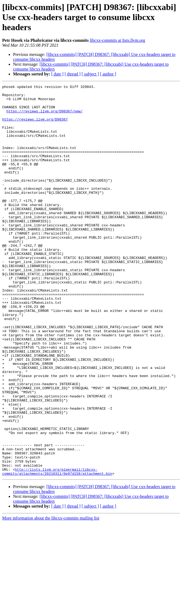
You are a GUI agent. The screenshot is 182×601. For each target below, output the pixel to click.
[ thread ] (73, 74)
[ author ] (108, 74)
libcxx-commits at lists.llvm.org (117, 40)
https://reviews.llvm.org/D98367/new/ (45, 116)
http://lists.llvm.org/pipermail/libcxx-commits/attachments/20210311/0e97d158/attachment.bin (57, 549)
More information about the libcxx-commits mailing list (50, 596)
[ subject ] (90, 74)
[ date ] (57, 74)
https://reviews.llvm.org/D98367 (35, 126)
